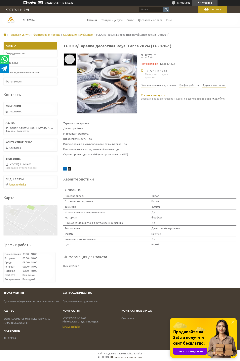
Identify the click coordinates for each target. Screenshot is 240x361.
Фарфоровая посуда (46, 34)
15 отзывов (183, 2)
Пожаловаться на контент (126, 357)
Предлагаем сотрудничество (81, 301)
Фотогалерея (14, 81)
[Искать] (166, 9)
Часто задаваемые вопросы (23, 72)
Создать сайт (53, 2)
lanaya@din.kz (17, 184)
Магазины (12, 62)
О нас (130, 20)
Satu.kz (138, 353)
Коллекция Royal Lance (78, 34)
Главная (92, 20)
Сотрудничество (16, 53)
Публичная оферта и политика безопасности (31, 301)
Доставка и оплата (150, 20)
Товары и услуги (112, 20)
